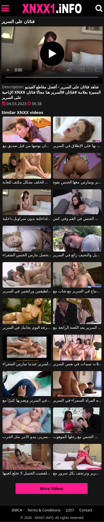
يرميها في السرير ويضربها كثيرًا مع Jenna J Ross (26, 400)
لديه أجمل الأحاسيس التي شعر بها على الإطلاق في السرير (77, 146)
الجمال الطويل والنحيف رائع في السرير (77, 255)
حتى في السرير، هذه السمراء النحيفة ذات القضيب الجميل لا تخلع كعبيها (26, 473)
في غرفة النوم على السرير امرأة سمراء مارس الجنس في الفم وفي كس (77, 219)
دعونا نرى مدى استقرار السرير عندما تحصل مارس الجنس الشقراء (26, 255)
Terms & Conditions (43, 510)
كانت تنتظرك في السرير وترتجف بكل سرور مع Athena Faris (77, 473)
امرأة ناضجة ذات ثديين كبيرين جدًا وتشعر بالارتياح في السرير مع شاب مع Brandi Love (77, 291)
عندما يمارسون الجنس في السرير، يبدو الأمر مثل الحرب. (26, 437)
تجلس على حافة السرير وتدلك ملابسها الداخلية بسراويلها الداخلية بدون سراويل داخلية (26, 219)
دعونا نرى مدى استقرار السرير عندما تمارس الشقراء (26, 364)
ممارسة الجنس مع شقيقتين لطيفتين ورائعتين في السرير (26, 291)
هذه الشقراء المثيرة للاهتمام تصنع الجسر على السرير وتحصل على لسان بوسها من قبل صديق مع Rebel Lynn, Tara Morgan (26, 146)
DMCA (17, 510)
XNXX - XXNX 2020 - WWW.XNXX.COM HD (52, 8)
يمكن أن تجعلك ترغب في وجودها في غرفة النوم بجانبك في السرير (26, 327)
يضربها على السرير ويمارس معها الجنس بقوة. (77, 182)
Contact (85, 510)
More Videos (52, 488)
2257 (70, 510)
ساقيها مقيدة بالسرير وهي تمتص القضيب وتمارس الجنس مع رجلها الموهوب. (77, 437)
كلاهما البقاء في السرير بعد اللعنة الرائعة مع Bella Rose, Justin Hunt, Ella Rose (77, 327)
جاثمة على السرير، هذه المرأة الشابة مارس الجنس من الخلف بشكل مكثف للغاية (26, 182)
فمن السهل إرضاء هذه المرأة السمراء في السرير (77, 400)
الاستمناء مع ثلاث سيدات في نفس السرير (77, 364)
